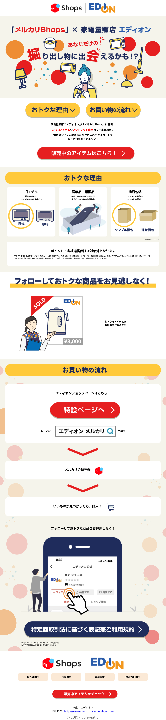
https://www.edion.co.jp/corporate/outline (89, 711)
